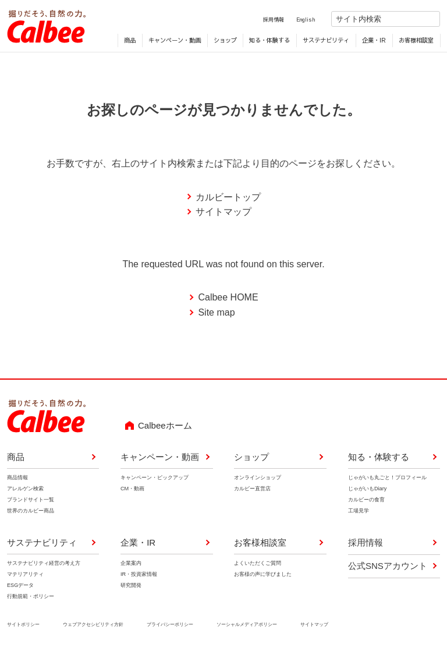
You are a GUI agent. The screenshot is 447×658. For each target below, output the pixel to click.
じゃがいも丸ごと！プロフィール (387, 479)
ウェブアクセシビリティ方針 (93, 626)
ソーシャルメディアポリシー (247, 626)
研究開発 (130, 586)
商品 (130, 41)
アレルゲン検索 (25, 490)
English (295, 20)
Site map (216, 314)
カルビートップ (228, 198)
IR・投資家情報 (138, 575)
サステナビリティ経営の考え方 (43, 564)
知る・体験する (269, 41)
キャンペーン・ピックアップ (154, 479)
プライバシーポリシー (170, 626)
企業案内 (130, 564)
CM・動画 (132, 490)
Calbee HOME (228, 299)
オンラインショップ (257, 479)
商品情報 (17, 479)
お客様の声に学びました (263, 575)
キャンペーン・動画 (174, 41)
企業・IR (374, 41)
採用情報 (263, 20)
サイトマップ (223, 213)
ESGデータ (20, 586)
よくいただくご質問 (257, 564)
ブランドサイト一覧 (30, 501)
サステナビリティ (326, 41)
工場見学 (358, 512)
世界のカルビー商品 (30, 512)
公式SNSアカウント (387, 567)
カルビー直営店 (252, 490)
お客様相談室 (416, 41)
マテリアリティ (25, 575)
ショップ (225, 41)
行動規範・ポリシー (30, 598)
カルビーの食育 (366, 501)
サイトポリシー (23, 626)
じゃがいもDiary (367, 490)
